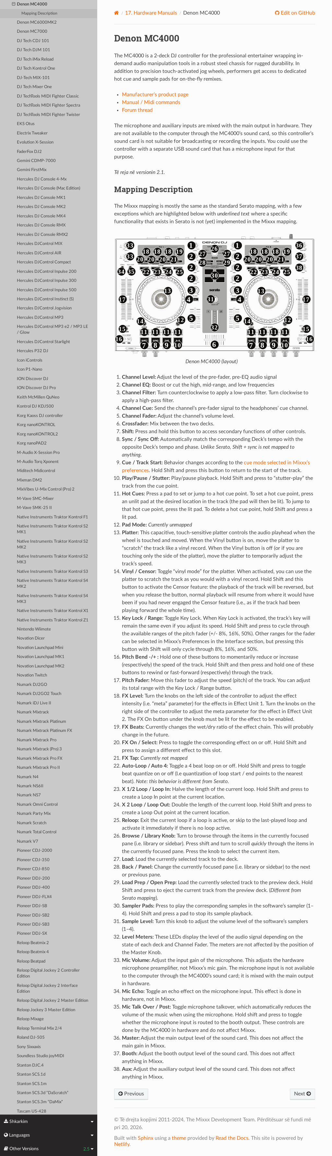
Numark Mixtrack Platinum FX (44, 731)
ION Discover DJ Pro (36, 388)
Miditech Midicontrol (36, 471)
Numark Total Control (36, 832)
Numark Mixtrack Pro (36, 740)
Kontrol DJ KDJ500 (35, 406)
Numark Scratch (31, 823)
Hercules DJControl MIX (39, 244)
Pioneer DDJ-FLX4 (34, 897)
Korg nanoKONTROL (36, 425)
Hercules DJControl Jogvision (44, 308)
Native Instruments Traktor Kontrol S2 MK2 (52, 544)
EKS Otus (26, 124)
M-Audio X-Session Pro (38, 453)
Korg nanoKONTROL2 (37, 434)
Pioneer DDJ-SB (32, 906)
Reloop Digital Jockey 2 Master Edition (52, 1001)
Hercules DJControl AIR (39, 253)
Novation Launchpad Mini (40, 648)
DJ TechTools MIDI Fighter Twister (48, 115)
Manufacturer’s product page (155, 94)
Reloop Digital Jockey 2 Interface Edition (47, 989)
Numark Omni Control (37, 805)
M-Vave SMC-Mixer (35, 499)
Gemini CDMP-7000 (36, 161)
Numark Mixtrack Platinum (41, 722)
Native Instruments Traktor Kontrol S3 (52, 572)
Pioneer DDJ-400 (33, 887)
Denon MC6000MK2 (37, 22)
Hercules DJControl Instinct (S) (45, 299)
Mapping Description (39, 13)
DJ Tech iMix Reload (35, 59)
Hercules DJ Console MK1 (41, 198)
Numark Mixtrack (33, 712)
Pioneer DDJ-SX (32, 933)
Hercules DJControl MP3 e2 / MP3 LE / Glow (52, 330)
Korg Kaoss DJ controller (40, 416)
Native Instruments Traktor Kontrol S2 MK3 (52, 559)
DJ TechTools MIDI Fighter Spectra (48, 105)
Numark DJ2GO (32, 685)
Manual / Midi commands (151, 102)
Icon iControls (29, 360)
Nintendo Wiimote (34, 629)
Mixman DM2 (29, 480)
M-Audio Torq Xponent (38, 462)
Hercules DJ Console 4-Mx (41, 179)
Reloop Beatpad (31, 961)
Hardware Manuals (151, 13)
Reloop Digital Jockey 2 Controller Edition (48, 973)
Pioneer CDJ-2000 (34, 851)
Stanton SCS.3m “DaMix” (40, 1102)
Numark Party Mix (34, 814)
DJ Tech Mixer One (34, 87)
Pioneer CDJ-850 (33, 869)
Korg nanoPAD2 (32, 443)
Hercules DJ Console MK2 (41, 207)
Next (302, 1093)
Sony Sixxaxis (29, 1047)
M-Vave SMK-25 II (34, 508)
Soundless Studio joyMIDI (40, 1056)
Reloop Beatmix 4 (33, 952)
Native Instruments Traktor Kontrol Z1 (53, 620)
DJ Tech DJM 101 (33, 50)
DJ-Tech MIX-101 (33, 78)
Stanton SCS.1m (32, 1084)
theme (179, 1138)
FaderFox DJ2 (29, 152)
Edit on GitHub (297, 13)
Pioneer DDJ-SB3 (33, 924)
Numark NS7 (29, 795)
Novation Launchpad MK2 (41, 666)
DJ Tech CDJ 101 (33, 41)
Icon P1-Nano (29, 369)
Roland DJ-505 (31, 1037)
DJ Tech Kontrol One (36, 68)
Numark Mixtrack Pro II (38, 768)
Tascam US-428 (31, 1111)
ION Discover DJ (32, 379)
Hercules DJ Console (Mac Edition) (48, 188)
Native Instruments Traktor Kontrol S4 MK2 (52, 584)
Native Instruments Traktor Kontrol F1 (52, 517)
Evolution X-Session (35, 142)
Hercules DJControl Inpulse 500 (47, 290)
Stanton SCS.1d (31, 1074)
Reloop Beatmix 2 (33, 943)
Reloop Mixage (30, 1019)
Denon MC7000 (32, 31)
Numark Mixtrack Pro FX (39, 759)
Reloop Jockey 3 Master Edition (46, 1010)
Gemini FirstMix (31, 170)
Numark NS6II (30, 786)
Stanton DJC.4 (30, 1065)
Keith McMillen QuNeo (38, 397)
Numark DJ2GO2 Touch (39, 694)
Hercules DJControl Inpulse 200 (47, 272)
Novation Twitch (32, 675)
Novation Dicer (31, 638)
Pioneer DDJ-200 (33, 878)
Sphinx (145, 1138)
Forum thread (137, 110)
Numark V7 (27, 841)
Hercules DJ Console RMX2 (42, 235)
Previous (131, 1093)
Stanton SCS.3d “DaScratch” (42, 1093)
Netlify (121, 1144)
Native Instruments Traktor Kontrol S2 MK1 (52, 529)
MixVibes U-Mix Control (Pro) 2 (46, 489)
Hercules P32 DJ (32, 351)
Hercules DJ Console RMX (41, 225)
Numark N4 (28, 777)
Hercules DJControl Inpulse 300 (47, 281)
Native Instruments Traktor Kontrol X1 (53, 611)
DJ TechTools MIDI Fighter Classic (48, 96)
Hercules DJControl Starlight (43, 342)
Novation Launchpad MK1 (41, 657)
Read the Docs (232, 1138)
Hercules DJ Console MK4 (41, 216)
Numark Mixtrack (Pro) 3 (39, 749)
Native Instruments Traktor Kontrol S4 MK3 (52, 599)
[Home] (116, 13)
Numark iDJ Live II (34, 703)
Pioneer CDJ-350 (33, 860)
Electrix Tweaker (32, 133)
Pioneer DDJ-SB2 (33, 915)
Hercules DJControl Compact (44, 262)
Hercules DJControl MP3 (40, 318)
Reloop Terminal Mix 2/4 (39, 1028)
